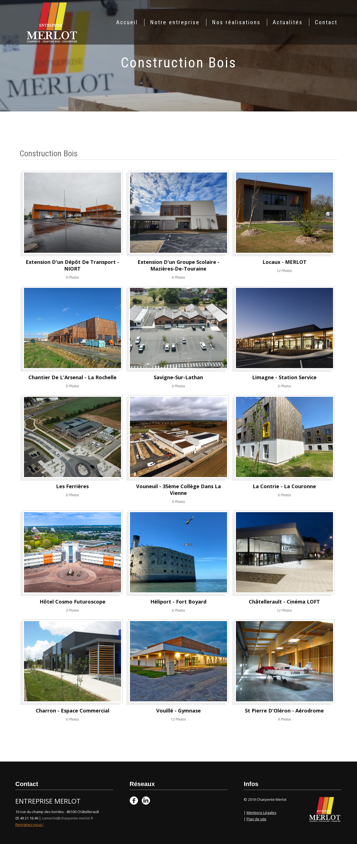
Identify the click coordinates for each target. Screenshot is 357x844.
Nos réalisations (236, 22)
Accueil (127, 22)
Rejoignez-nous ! (29, 824)
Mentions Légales (261, 812)
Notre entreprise (175, 22)
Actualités (288, 22)
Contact (326, 22)
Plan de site (256, 818)
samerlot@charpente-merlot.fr (67, 818)
